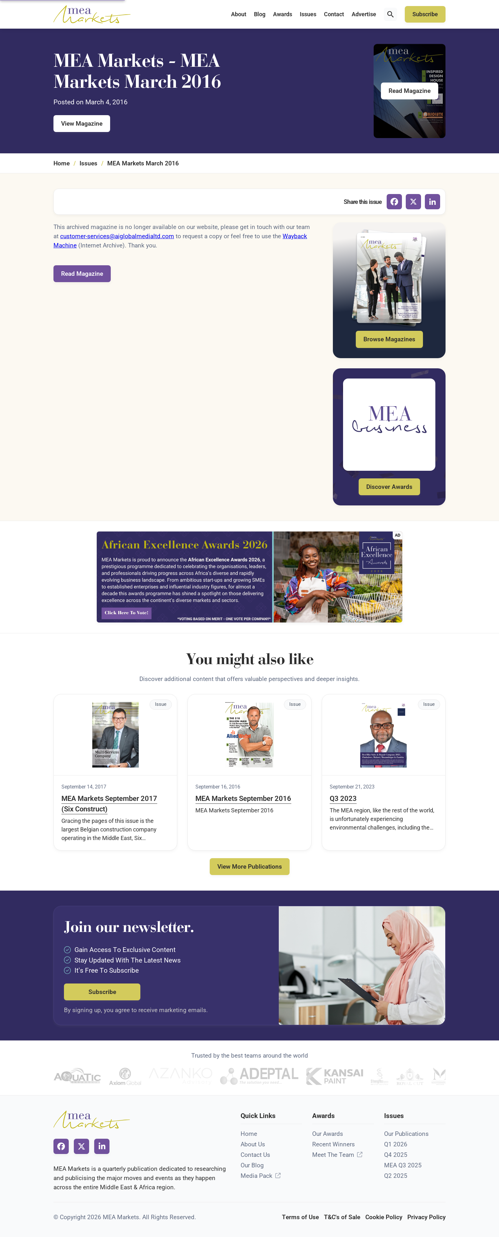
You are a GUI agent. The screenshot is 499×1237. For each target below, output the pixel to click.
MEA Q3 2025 (403, 1165)
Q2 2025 (395, 1175)
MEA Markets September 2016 (243, 799)
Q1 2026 (395, 1144)
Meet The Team (333, 1154)
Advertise (364, 14)
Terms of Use (300, 1217)
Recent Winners (333, 1144)
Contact (334, 14)
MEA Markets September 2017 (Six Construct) (109, 804)
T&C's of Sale (342, 1217)
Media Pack (256, 1175)
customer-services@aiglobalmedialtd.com (117, 236)
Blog (259, 14)
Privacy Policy (426, 1217)
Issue (160, 704)
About (238, 14)
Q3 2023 (343, 799)
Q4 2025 (395, 1154)
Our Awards (327, 1133)
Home (61, 163)
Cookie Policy (383, 1217)
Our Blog (252, 1165)
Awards (282, 14)
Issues (308, 14)
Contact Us (255, 1154)
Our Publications (406, 1133)
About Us (253, 1144)
